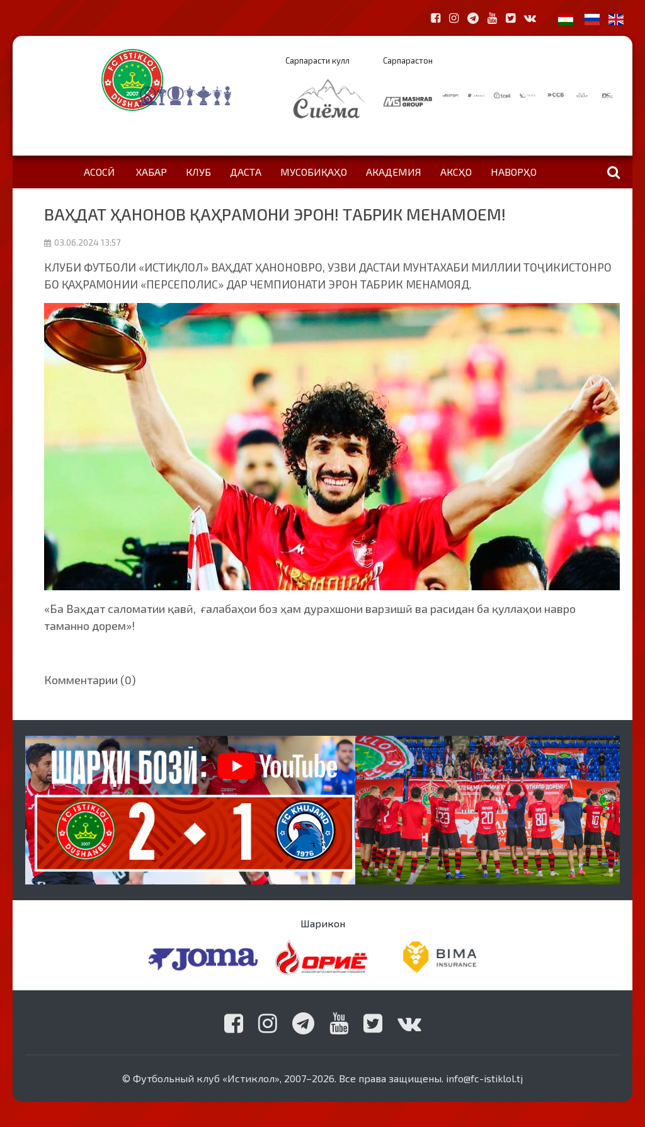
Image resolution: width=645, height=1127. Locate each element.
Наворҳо (514, 172)
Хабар (151, 172)
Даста (245, 172)
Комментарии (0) (90, 680)
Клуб (198, 172)
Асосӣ (99, 172)
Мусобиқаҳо (313, 172)
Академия (393, 172)
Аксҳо (456, 172)
